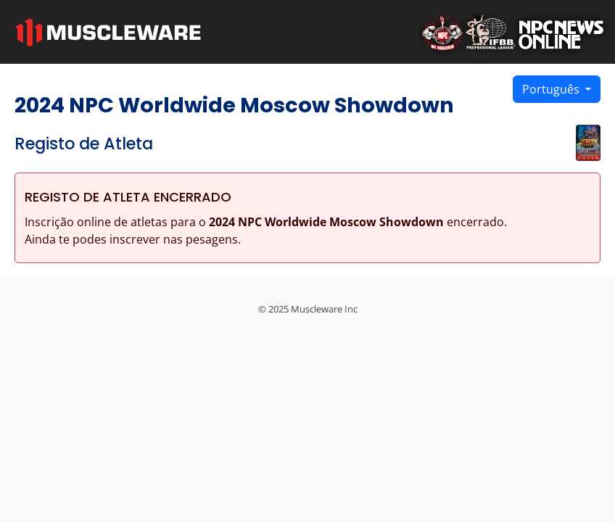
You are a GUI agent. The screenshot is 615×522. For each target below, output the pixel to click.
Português (552, 89)
